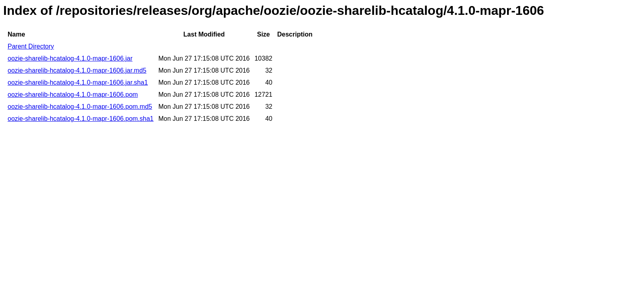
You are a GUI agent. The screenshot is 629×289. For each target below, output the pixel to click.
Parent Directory (31, 46)
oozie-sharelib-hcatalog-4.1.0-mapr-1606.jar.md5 (77, 70)
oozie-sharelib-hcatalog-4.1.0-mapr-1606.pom (73, 94)
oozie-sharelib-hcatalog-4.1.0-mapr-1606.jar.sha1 (78, 82)
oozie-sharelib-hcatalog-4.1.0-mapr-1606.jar (70, 58)
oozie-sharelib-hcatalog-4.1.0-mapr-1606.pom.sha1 (81, 118)
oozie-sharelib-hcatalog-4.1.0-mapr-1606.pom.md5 (80, 106)
